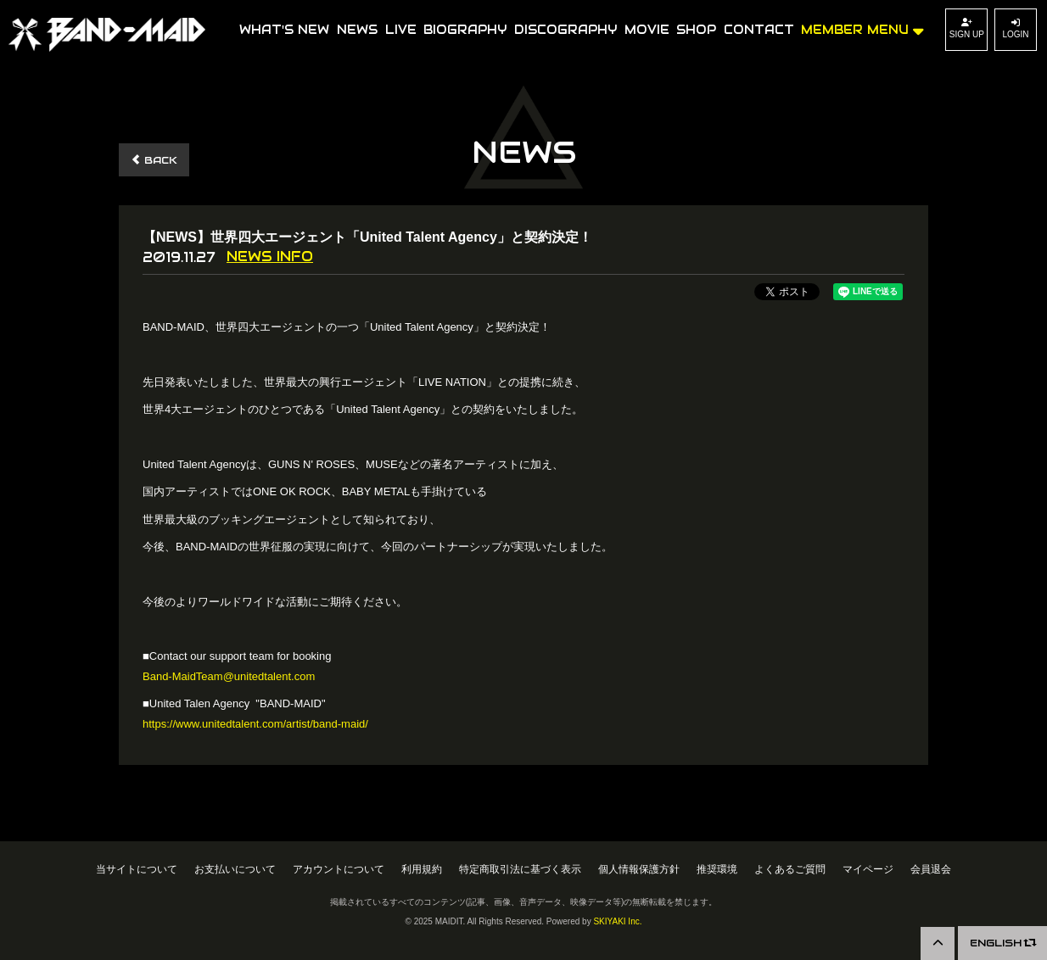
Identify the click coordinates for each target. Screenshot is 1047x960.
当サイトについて (136, 868)
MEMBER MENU (862, 28)
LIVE (401, 29)
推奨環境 (717, 868)
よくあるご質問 (790, 868)
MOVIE (646, 29)
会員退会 (930, 868)
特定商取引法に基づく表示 (520, 868)
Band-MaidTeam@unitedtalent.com (229, 676)
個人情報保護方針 (639, 868)
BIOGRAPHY (465, 29)
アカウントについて (338, 868)
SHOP (696, 29)
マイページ (868, 868)
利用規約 (421, 868)
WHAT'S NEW (284, 29)
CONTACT (759, 29)
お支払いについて (235, 868)
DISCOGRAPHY (565, 29)
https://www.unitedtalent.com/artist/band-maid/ (255, 723)
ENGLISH (1002, 942)
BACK (154, 159)
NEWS (357, 29)
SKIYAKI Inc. (617, 921)
